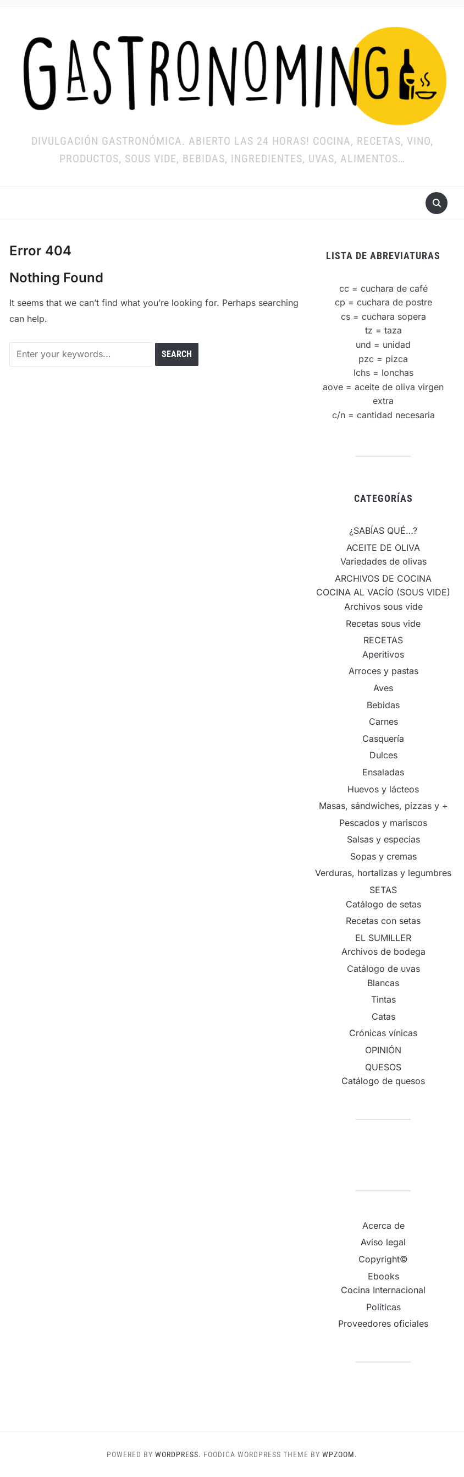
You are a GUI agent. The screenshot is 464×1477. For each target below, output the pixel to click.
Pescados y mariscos (383, 822)
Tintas (383, 999)
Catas (383, 1016)
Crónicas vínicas (383, 1032)
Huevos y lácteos (383, 789)
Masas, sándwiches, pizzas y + (383, 805)
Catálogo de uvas (383, 968)
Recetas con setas (383, 920)
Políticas (383, 1306)
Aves (383, 687)
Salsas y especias (383, 839)
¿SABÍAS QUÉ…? (383, 530)
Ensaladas (383, 772)
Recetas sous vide (383, 623)
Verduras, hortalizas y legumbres (383, 872)
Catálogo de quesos (383, 1080)
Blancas (383, 982)
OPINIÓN (383, 1049)
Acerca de (383, 1225)
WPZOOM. (339, 1454)
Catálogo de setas (383, 904)
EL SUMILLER (383, 937)
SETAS (383, 889)
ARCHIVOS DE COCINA (383, 578)
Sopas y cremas (383, 856)
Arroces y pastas (383, 670)
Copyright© (383, 1259)
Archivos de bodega (383, 951)
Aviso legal (383, 1242)
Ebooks (383, 1276)
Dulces (383, 755)
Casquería (383, 738)
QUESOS (383, 1067)
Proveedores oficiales (383, 1323)
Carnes (383, 721)
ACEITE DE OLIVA (383, 547)
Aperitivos (383, 654)
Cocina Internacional (383, 1289)
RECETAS (383, 639)
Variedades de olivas (383, 561)
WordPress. (178, 1454)
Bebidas (383, 704)
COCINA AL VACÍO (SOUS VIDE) (383, 592)
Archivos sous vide (383, 606)
